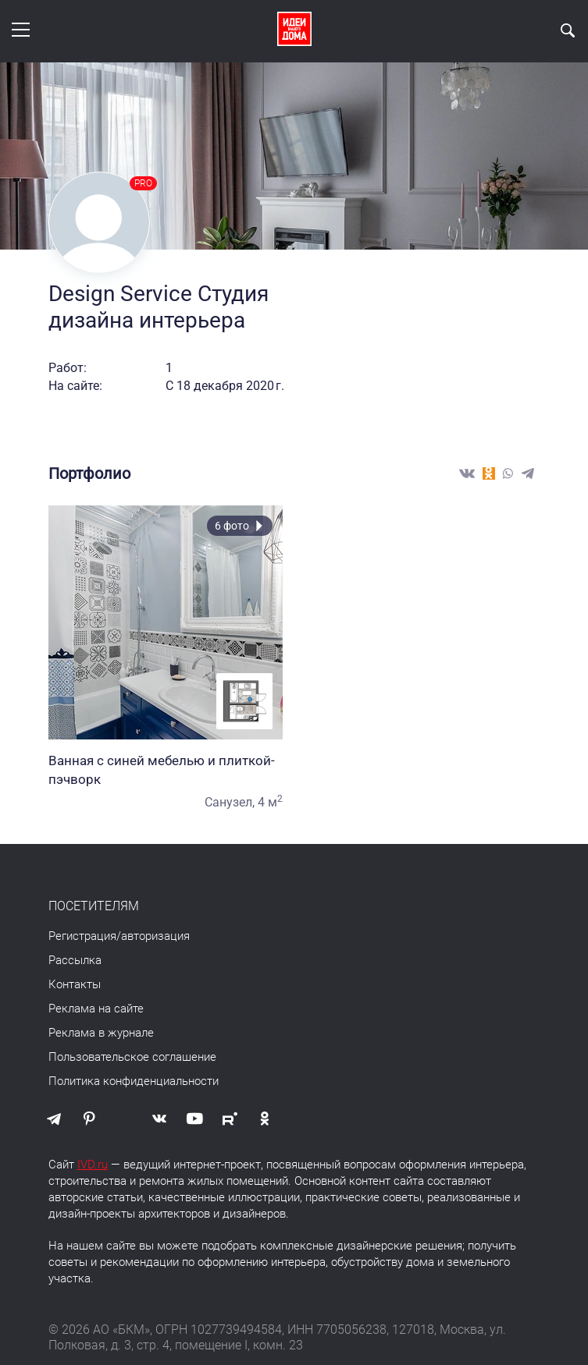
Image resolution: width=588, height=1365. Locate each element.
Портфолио (89, 473)
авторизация (155, 936)
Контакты (74, 984)
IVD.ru (92, 1165)
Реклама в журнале (101, 1033)
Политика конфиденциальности (133, 1081)
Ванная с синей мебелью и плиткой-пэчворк (165, 770)
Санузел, (230, 802)
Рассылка (75, 960)
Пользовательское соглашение (132, 1057)
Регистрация (82, 936)
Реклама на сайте (96, 1009)
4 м (270, 802)
